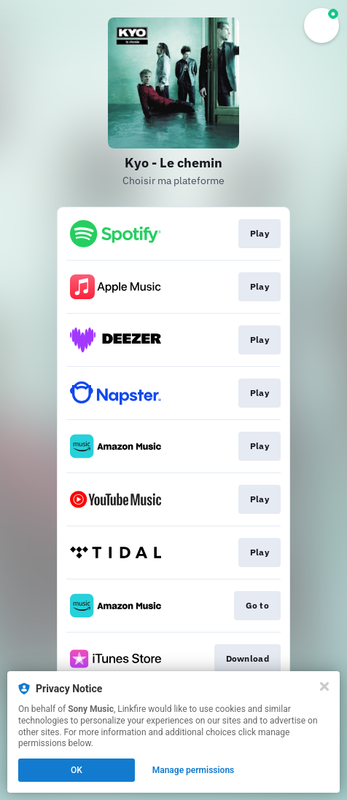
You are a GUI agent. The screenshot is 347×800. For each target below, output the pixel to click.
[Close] (324, 686)
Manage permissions (193, 770)
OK (76, 770)
